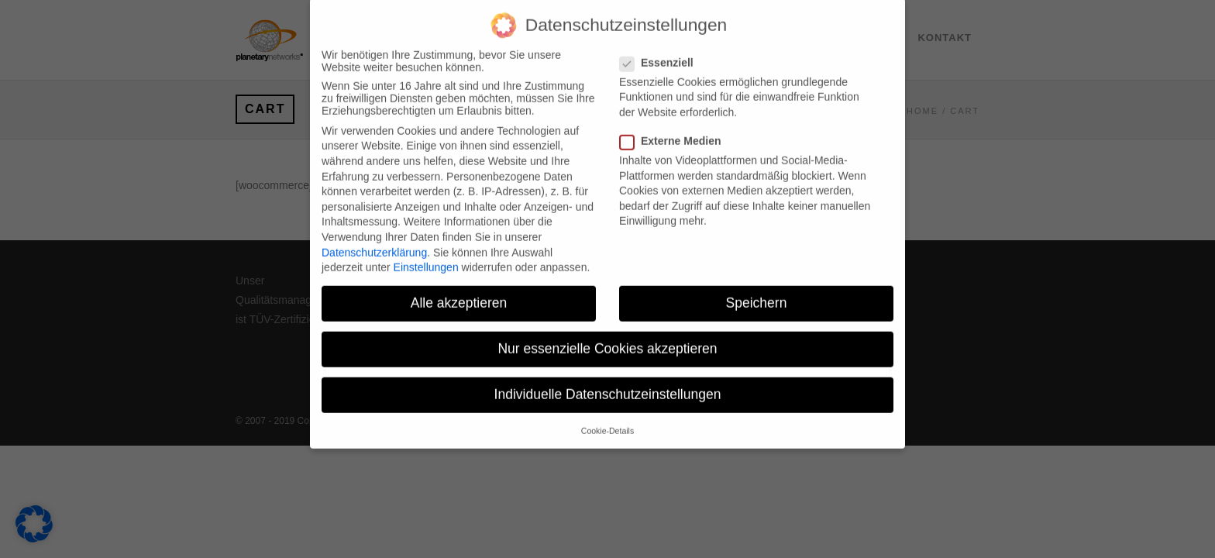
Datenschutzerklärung (374, 241)
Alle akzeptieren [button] (459, 291)
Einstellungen (426, 256)
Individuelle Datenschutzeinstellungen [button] (607, 383)
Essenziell (663, 51)
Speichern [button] (756, 291)
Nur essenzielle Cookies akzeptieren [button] (607, 337)
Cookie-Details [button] (607, 419)
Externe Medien (676, 129)
